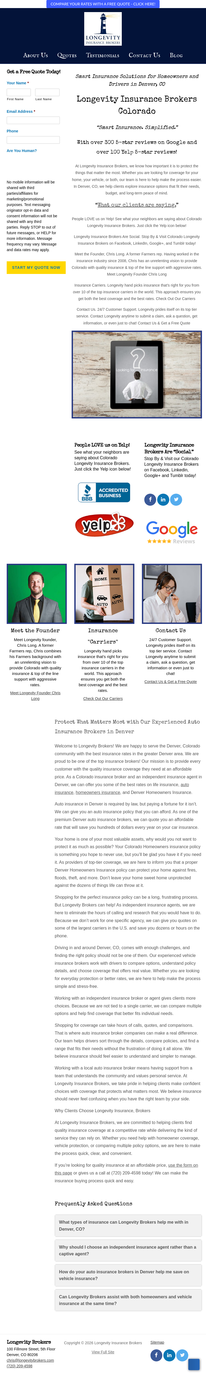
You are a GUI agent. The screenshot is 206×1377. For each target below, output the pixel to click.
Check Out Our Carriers (103, 698)
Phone (12, 131)
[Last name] (47, 92)
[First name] (19, 92)
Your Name (18, 83)
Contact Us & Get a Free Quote (170, 682)
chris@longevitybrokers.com (30, 1360)
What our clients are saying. (137, 205)
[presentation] (47, 166)
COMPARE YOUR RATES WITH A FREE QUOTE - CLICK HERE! (103, 4)
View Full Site (103, 1352)
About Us (35, 55)
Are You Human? (22, 151)
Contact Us (144, 55)
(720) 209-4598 (19, 1366)
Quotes (66, 55)
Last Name (43, 99)
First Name (15, 99)
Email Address (21, 111)
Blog (176, 55)
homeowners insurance (98, 792)
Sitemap (157, 1342)
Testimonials (102, 55)
